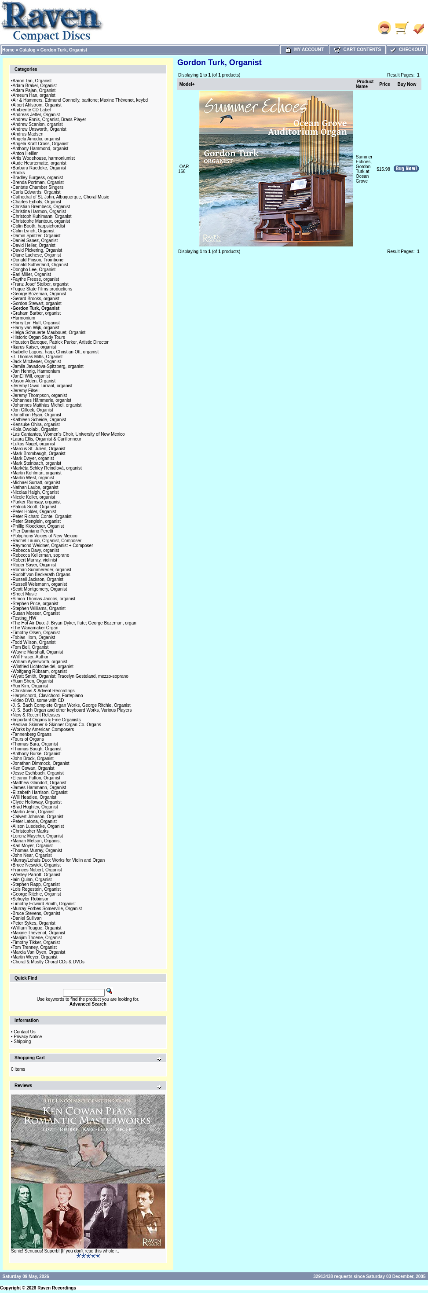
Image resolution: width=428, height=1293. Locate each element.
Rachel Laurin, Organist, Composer (47, 540)
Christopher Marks (31, 831)
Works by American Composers (43, 729)
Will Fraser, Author (31, 656)
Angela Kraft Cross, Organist (41, 143)
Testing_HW (25, 618)
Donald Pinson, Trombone (38, 259)
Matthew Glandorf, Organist (39, 782)
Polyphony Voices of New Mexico (45, 535)
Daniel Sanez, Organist (35, 240)
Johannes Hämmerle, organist (42, 400)
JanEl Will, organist (31, 376)
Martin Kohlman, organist (37, 472)
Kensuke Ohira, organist (36, 424)
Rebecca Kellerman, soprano (41, 555)
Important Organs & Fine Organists (47, 719)
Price (384, 84)
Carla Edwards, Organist (37, 192)
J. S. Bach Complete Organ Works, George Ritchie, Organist (72, 705)
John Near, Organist (32, 855)
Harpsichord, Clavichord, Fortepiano (48, 695)
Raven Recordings (56, 1288)
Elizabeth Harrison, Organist (40, 792)
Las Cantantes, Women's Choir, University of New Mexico (69, 434)
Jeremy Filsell (26, 390)
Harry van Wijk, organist (36, 327)
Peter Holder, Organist (34, 511)
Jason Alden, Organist (34, 380)
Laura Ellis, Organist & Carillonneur (47, 439)
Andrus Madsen (28, 134)
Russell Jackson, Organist (38, 579)
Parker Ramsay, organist (37, 502)
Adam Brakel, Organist (35, 85)
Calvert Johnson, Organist (38, 816)
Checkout (406, 49)
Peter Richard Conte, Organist (42, 516)
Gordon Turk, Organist (63, 50)
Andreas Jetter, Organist (36, 114)
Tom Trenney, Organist (35, 947)
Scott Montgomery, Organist (40, 589)
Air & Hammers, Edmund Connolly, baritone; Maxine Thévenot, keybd (80, 100)
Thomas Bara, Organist (35, 744)
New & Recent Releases (36, 715)
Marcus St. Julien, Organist (39, 448)
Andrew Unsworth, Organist (39, 129)
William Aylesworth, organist (40, 661)
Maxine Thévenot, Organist (39, 932)
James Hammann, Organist (39, 787)
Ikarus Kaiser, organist (34, 347)
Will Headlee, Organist (34, 797)
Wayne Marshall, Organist (38, 652)
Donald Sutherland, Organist (40, 264)
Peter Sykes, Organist (34, 923)
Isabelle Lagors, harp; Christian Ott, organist (56, 351)
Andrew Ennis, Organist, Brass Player (49, 119)
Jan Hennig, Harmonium (36, 371)
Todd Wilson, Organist (34, 642)
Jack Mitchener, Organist (37, 361)
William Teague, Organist (37, 928)
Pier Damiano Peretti (33, 531)
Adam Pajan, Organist (34, 90)
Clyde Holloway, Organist (37, 802)
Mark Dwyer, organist (33, 458)
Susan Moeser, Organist (36, 613)
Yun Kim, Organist (30, 685)
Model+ (187, 84)
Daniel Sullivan (27, 918)
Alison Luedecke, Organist (38, 826)
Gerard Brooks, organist (36, 298)
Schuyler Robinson (31, 898)
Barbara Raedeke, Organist (39, 167)
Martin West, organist (33, 477)
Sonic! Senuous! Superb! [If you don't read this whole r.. (65, 1251)
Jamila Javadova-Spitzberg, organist (48, 366)
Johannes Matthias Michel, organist (47, 405)
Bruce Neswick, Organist (37, 865)
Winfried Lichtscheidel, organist (43, 666)
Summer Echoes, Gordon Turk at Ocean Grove (364, 169)
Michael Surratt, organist (36, 482)
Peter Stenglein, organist (37, 521)
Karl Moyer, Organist (33, 845)
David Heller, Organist (34, 245)
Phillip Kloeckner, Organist (38, 526)
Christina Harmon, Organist (39, 211)
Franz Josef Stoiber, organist (41, 284)
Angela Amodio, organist (36, 138)
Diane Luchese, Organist (37, 255)
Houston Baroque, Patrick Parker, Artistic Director (61, 342)
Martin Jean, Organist (34, 811)
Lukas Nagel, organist (34, 443)
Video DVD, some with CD (38, 700)
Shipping (22, 1041)
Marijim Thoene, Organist (37, 937)
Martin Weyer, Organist (35, 957)
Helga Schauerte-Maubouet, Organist (49, 332)
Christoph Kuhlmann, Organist (42, 216)
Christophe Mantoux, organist (41, 221)
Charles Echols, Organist (37, 201)
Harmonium (24, 318)
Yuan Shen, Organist (33, 681)
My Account (304, 49)
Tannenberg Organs (32, 734)
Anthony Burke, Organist (37, 753)
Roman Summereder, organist (42, 569)
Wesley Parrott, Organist (37, 874)
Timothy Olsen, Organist (36, 632)
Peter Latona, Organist (35, 821)
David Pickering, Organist (37, 250)
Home (8, 50)
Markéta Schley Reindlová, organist (47, 468)
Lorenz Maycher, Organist (38, 836)
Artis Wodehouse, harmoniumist (44, 158)
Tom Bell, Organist (31, 647)
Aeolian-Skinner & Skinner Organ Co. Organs (57, 724)
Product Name (365, 84)
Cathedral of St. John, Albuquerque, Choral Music (61, 197)
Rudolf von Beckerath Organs (41, 574)
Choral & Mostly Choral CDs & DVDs (48, 961)
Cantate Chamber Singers (38, 187)
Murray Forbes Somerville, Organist (47, 908)
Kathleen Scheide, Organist (39, 419)
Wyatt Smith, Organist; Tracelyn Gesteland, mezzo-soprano (70, 676)
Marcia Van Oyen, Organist (39, 952)
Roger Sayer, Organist (34, 564)
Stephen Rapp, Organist (36, 884)
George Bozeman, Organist (39, 293)
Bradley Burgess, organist (38, 177)
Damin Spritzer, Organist (37, 235)
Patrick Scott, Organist (34, 506)
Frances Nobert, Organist (37, 869)
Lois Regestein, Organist (37, 889)
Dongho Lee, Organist (34, 269)
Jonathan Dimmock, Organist (41, 763)
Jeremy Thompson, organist (40, 395)
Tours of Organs (28, 739)
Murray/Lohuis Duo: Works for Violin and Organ (59, 860)
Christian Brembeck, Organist (41, 206)
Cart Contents (357, 49)
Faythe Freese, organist (36, 279)
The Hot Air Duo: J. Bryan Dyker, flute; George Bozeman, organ (74, 623)
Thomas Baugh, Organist (37, 748)
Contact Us (24, 1031)
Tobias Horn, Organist (34, 637)
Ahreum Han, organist (34, 95)
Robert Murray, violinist (35, 560)
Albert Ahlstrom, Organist (37, 105)
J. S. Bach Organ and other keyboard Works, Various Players (72, 710)
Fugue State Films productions (43, 289)
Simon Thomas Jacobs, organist (44, 598)
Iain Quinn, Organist (32, 879)
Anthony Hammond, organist (41, 148)
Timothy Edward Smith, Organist (44, 903)
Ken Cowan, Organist (34, 768)
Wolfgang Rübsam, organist (40, 671)
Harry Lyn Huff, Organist (36, 322)
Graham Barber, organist (37, 313)
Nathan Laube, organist (36, 487)
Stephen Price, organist (36, 603)
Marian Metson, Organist (37, 840)
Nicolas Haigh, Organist (36, 492)
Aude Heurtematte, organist (39, 163)
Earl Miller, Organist (32, 274)
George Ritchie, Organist (37, 894)
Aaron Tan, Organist (32, 80)
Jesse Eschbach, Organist (38, 773)
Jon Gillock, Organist (33, 410)
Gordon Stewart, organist (37, 303)
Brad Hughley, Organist (35, 806)
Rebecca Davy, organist (36, 550)
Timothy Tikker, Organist (36, 942)
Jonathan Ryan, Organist (37, 414)
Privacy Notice (28, 1036)
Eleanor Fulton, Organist (36, 777)
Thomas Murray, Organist (37, 850)
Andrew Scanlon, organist (38, 124)
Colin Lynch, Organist (34, 230)
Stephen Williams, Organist (39, 608)
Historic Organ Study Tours (39, 337)
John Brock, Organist (33, 758)
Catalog (27, 50)
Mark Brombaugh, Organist (39, 453)
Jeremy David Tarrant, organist (43, 385)
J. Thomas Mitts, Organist (38, 356)
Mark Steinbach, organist (37, 463)
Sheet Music (25, 593)
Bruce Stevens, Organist (36, 913)
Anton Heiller (25, 153)
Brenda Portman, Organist (38, 182)
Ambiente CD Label (32, 109)
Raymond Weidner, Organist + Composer (53, 545)
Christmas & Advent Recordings (44, 690)
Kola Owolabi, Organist (35, 429)
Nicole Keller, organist (34, 497)
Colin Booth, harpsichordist (39, 226)
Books (19, 172)
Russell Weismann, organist (40, 584)
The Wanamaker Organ (36, 627)
